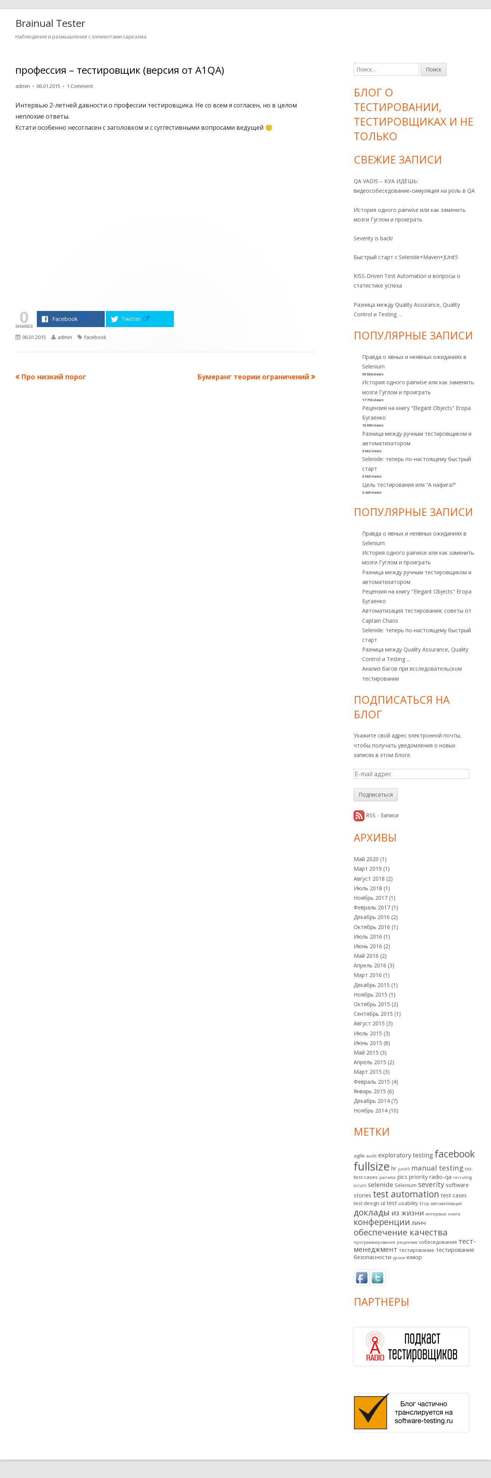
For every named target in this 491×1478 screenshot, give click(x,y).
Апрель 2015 (370, 1062)
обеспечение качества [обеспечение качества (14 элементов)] (401, 1232)
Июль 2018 (368, 888)
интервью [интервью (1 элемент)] (436, 1214)
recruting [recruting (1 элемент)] (462, 1177)
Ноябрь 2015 (370, 994)
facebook (95, 337)
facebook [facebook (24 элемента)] (455, 1153)
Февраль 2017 (372, 907)
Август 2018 (369, 878)
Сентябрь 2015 (373, 1013)
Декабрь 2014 (372, 1100)
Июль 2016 (368, 936)
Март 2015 (368, 1071)
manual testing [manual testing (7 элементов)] (437, 1167)
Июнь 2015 (368, 1043)
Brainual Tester (50, 23)
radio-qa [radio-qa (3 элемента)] (440, 1176)
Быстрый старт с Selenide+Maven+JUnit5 (406, 257)
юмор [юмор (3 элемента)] (414, 1257)
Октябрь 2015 (372, 1004)
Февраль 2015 (372, 1081)
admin (22, 86)
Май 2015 (366, 1052)
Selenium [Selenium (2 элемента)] (406, 1185)
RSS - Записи (382, 815)
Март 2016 (368, 975)
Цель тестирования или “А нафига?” (409, 484)
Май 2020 (366, 859)
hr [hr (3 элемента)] (394, 1168)
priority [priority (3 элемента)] (418, 1176)
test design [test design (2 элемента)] (366, 1203)
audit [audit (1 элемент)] (371, 1156)
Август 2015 (369, 1023)
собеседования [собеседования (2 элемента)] (438, 1241)
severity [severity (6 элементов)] (431, 1184)
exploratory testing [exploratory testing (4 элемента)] (405, 1155)
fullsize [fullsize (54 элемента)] (372, 1166)
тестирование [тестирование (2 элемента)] (416, 1250)
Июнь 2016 (368, 946)
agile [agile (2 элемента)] (359, 1155)
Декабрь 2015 (372, 985)
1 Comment (80, 86)
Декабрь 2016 (372, 917)
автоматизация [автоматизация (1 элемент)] (446, 1203)
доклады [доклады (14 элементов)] (372, 1212)
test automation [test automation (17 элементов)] (406, 1194)
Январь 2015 (370, 1091)
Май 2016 (366, 955)
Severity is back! (373, 238)
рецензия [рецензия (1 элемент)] (407, 1242)
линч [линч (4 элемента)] (419, 1222)
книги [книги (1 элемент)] (454, 1214)
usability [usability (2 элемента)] (408, 1203)
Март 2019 (368, 868)
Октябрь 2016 (372, 927)
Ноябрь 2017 (370, 897)
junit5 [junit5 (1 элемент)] (404, 1169)
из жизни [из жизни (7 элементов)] (407, 1212)
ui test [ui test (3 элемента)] (389, 1203)
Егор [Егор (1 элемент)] (424, 1203)
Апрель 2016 (370, 965)
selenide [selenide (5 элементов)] (380, 1184)
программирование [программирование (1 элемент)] (374, 1242)
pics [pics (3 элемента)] (402, 1176)
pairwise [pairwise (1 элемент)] (387, 1177)
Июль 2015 (368, 1033)
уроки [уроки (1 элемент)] (399, 1257)
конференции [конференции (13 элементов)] (382, 1221)
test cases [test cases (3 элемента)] (454, 1195)
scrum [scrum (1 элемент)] (360, 1185)
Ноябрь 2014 (370, 1110)
